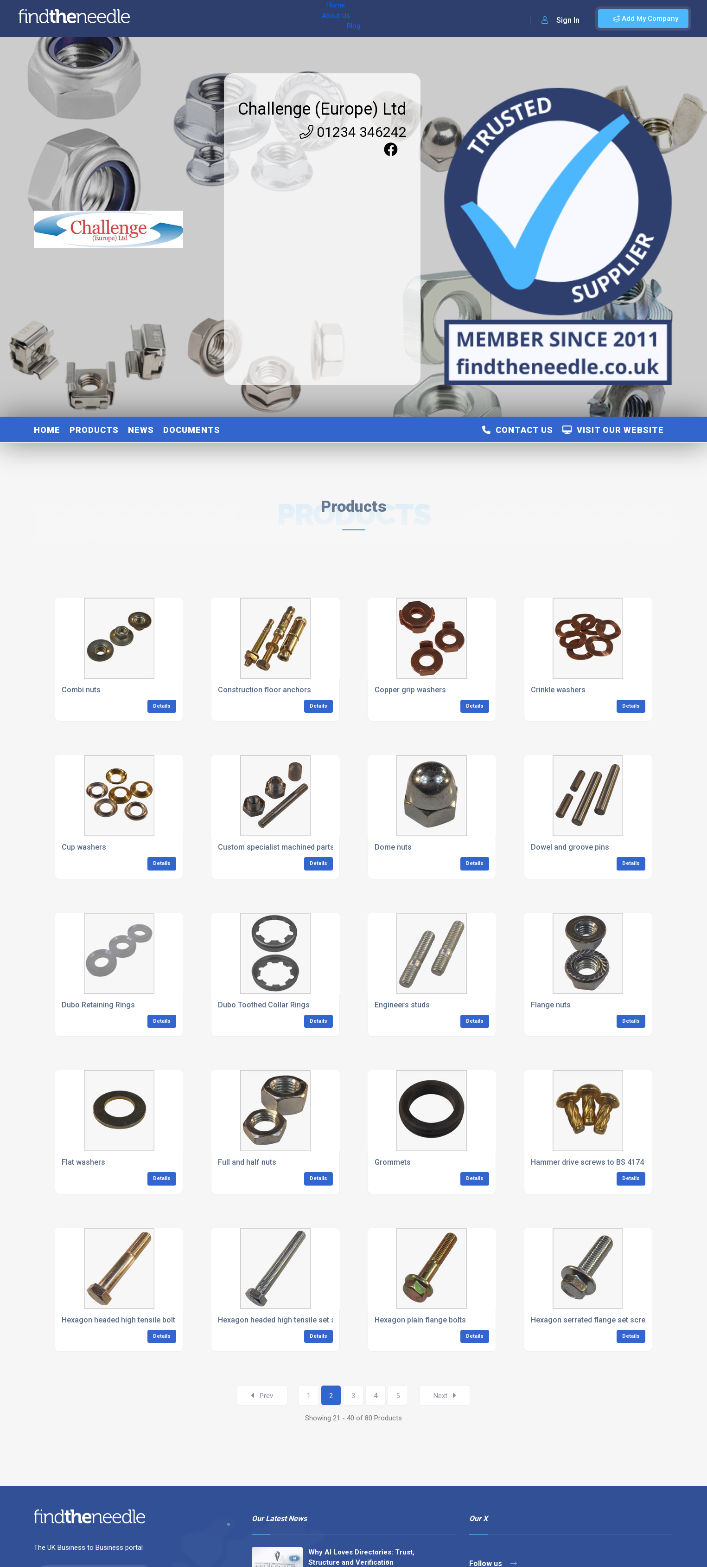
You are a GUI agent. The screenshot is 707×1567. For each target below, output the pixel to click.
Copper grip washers (410, 689)
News (141, 430)
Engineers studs (402, 1004)
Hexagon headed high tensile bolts (120, 1320)
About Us (199, 18)
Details (162, 706)
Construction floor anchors (264, 689)
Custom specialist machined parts (276, 847)
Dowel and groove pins (570, 847)
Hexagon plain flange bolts (420, 1320)
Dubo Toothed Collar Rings (264, 1004)
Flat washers (83, 1162)
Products (94, 430)
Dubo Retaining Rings (98, 1004)
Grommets (393, 1162)
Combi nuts (81, 689)
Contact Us (517, 430)
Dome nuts (393, 847)
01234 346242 (353, 132)
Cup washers (84, 847)
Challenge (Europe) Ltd (322, 109)
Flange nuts (551, 1004)
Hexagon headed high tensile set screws (287, 1320)
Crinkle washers (558, 689)
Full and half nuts (247, 1162)
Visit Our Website (613, 430)
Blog (231, 18)
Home (163, 18)
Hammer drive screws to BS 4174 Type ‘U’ (602, 1162)
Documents (191, 430)
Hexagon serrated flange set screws (593, 1320)
